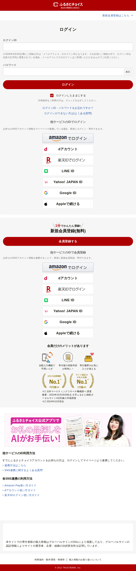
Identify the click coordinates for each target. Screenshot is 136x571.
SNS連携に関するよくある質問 (23, 470)
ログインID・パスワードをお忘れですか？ (68, 107)
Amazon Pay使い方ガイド (20, 485)
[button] (68, 138)
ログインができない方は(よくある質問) (68, 113)
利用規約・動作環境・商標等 (50, 559)
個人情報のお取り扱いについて (85, 559)
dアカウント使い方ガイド (20, 490)
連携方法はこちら (15, 465)
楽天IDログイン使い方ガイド (22, 495)
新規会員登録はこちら (118, 15)
